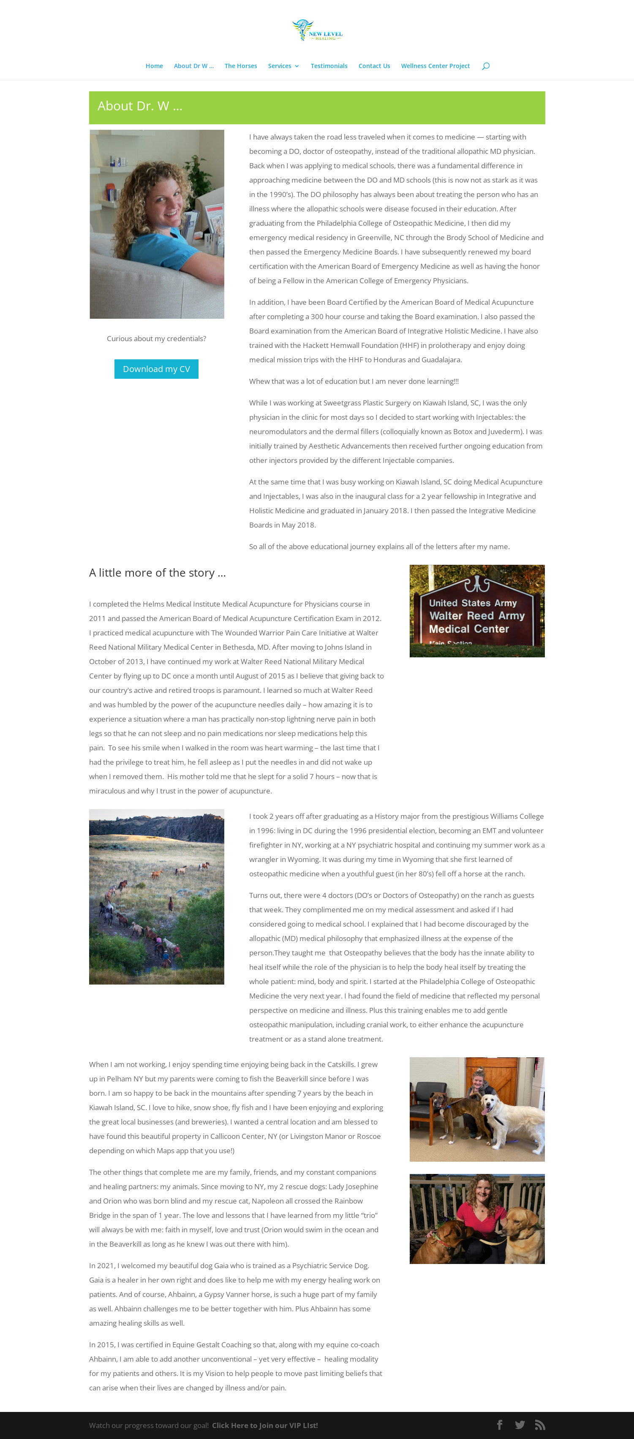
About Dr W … (194, 66)
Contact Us (374, 66)
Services (279, 66)
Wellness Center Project (435, 66)
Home (154, 66)
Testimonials (329, 66)
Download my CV (156, 369)
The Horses (241, 66)
